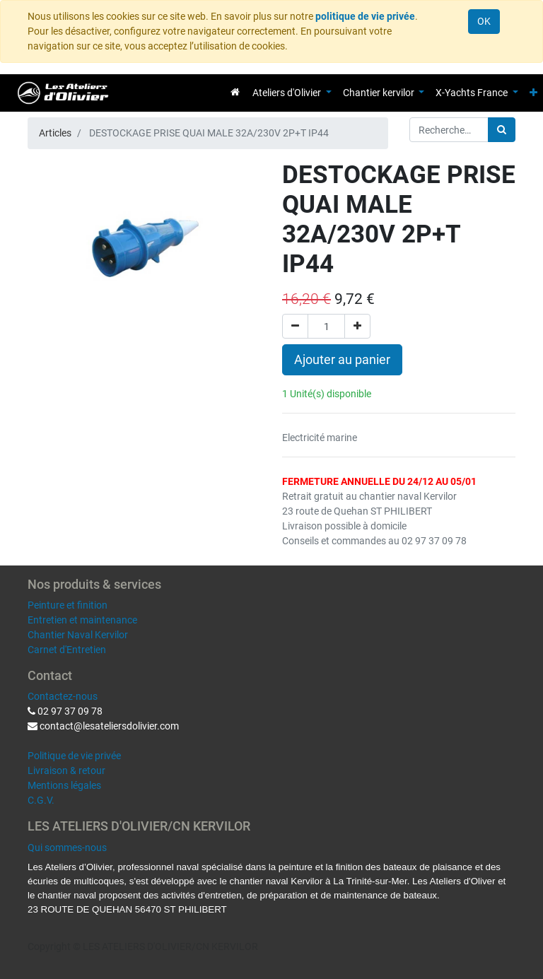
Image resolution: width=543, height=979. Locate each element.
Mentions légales (64, 785)
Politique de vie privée (74, 755)
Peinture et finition (67, 605)
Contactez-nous (63, 696)
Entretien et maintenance (82, 620)
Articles (55, 133)
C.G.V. (41, 800)
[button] (533, 93)
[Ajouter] (357, 326)
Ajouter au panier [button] (342, 360)
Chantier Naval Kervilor (78, 634)
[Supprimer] (295, 326)
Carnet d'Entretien (67, 649)
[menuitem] (235, 92)
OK (484, 21)
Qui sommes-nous (67, 847)
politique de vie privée (365, 16)
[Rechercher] (501, 129)
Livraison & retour (66, 770)
